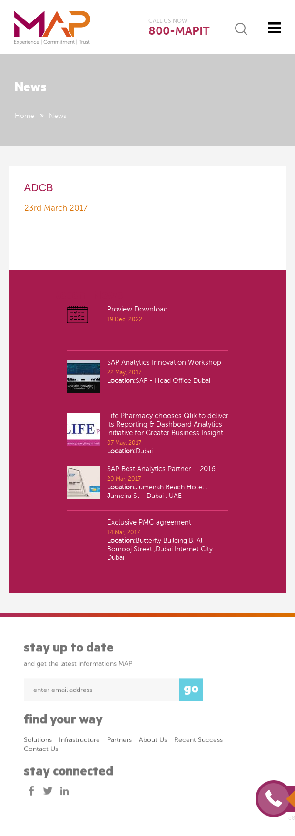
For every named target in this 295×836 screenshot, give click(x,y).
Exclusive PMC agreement (149, 522)
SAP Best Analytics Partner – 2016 (161, 469)
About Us (153, 742)
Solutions (38, 742)
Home (24, 115)
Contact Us (41, 751)
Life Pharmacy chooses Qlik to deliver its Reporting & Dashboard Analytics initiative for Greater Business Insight (167, 424)
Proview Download (137, 309)
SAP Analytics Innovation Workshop (164, 362)
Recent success (198, 742)
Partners (119, 742)
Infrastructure (79, 742)
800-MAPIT (178, 31)
